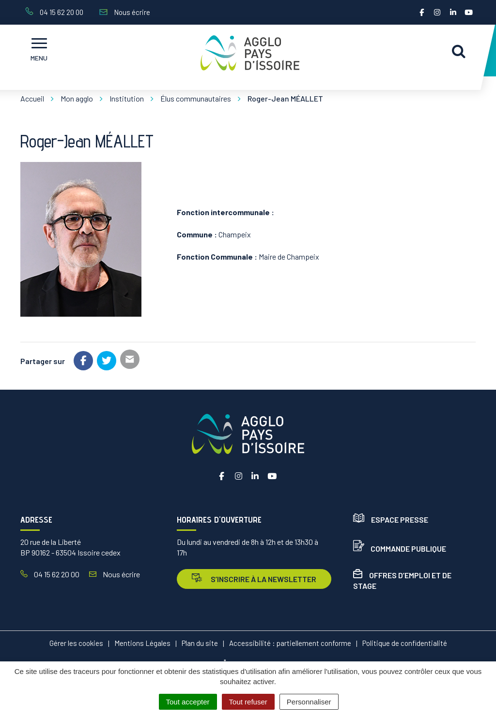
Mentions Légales (142, 643)
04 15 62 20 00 (49, 574)
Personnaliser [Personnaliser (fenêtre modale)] (309, 702)
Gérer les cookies (76, 643)
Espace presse (390, 519)
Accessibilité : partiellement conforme (290, 643)
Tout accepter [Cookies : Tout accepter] (188, 702)
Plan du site (200, 643)
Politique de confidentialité (404, 643)
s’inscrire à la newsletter (254, 578)
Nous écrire (114, 574)
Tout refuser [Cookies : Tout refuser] (248, 702)
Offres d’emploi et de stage (402, 581)
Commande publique (399, 548)
